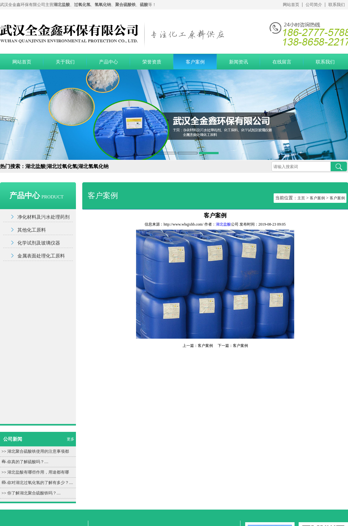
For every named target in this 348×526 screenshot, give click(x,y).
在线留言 (281, 61)
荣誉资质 (151, 61)
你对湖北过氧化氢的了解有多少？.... (40, 482)
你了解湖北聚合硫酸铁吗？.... (34, 493)
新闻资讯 (238, 61)
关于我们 (65, 61)
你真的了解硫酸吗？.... (27, 461)
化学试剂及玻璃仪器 (38, 242)
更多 (70, 439)
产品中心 (108, 61)
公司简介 (314, 4)
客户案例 (195, 61)
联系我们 (336, 4)
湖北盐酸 (223, 224)
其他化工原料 (31, 230)
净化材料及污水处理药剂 (43, 217)
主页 (301, 198)
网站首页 (291, 4)
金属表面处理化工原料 (41, 255)
